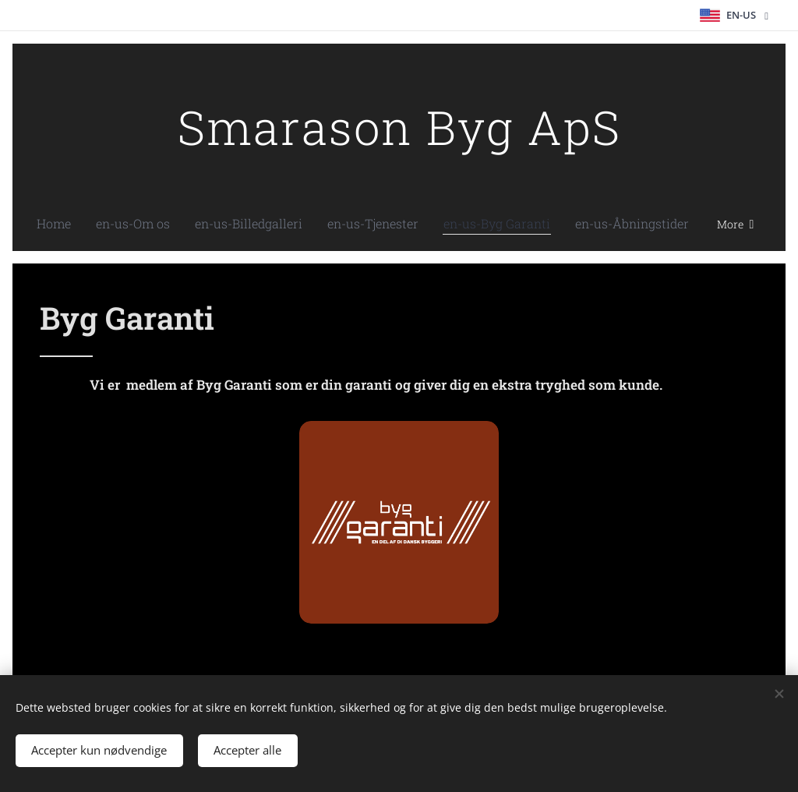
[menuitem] (93, 223)
